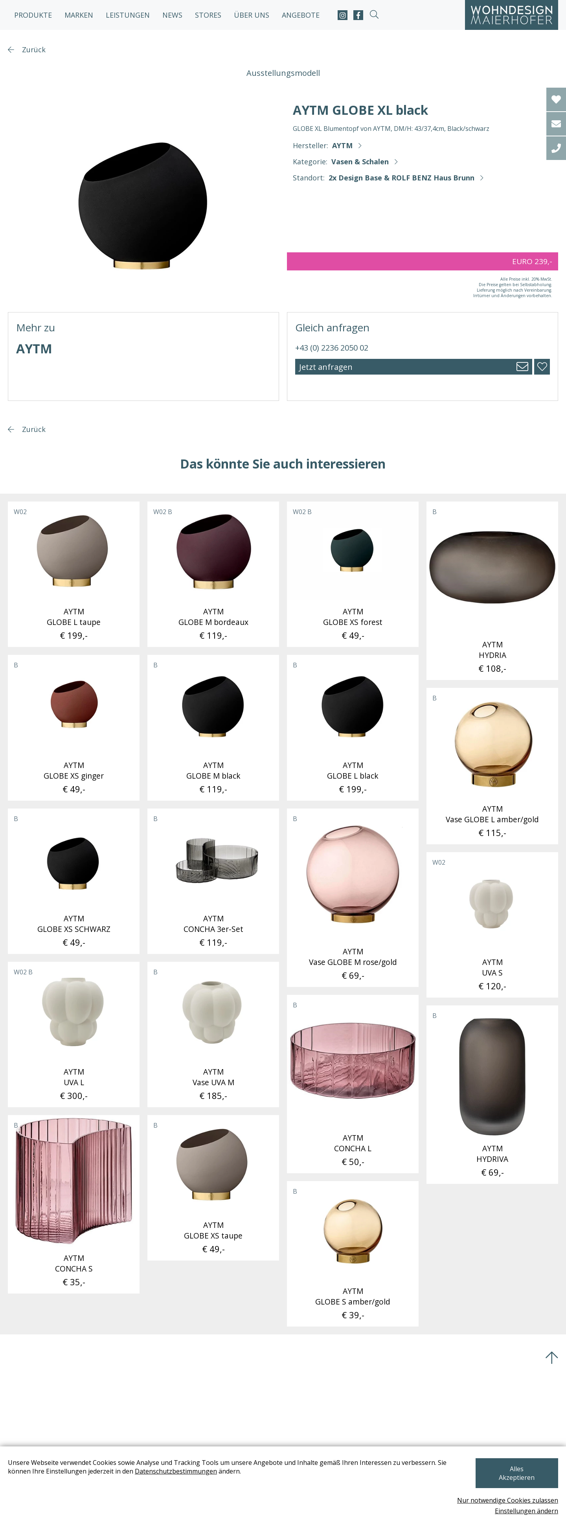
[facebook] (358, 15)
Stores (208, 15)
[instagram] (342, 15)
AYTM (342, 145)
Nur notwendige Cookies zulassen (507, 1500)
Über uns (251, 15)
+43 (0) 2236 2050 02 (331, 347)
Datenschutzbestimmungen (176, 1480)
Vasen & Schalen (360, 161)
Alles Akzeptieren (516, 1477)
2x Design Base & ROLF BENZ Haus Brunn (401, 177)
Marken (78, 15)
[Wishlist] (556, 99)
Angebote (301, 15)
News (172, 15)
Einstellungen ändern (526, 1511)
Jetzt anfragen (326, 367)
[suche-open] (374, 15)
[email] (556, 124)
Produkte (33, 15)
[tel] (556, 148)
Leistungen (128, 15)
